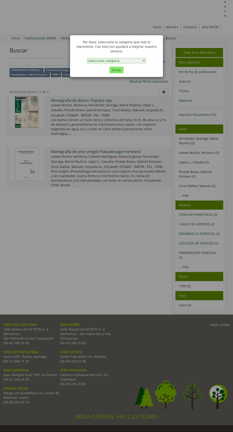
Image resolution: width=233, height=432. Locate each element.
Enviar (116, 70)
